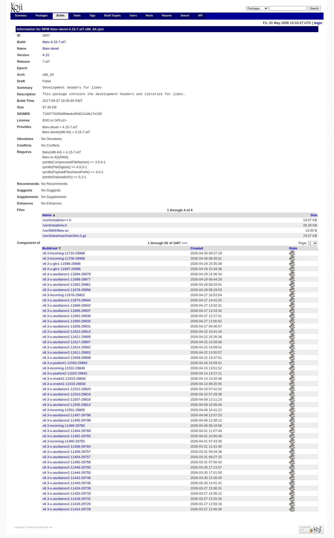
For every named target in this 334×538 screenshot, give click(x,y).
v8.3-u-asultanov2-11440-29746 (67, 485)
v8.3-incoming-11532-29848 (64, 370)
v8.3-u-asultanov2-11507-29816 (67, 401)
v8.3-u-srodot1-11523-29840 (64, 380)
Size (314, 217)
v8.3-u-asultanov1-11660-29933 (67, 323)
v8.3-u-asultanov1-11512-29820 (67, 391)
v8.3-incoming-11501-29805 (64, 411)
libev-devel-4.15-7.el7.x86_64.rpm (77, 29)
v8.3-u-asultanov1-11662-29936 (67, 317)
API (200, 15)
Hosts (149, 15)
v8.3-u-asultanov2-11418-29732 (67, 500)
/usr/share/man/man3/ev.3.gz (64, 237)
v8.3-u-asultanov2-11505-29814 (67, 406)
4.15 (46, 55)
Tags (93, 15)
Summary (21, 15)
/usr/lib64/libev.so (55, 232)
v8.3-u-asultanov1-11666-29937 (67, 312)
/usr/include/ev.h (55, 227)
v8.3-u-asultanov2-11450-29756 (67, 464)
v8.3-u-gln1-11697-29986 (62, 270)
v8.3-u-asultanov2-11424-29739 (67, 490)
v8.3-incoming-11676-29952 (64, 297)
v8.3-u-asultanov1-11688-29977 (67, 281)
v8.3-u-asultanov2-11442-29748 (67, 479)
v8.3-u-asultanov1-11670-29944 (67, 302)
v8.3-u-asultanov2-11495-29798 (67, 422)
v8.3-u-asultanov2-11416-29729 (67, 505)
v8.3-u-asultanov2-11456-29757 (67, 453)
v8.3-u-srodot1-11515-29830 (64, 385)
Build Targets (112, 15)
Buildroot (49, 250)
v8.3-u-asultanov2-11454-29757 (67, 458)
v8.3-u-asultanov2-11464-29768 (67, 432)
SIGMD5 (23, 115)
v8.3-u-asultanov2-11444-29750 (67, 474)
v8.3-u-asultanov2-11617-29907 (67, 344)
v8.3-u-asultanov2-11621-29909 (67, 338)
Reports (167, 15)
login (318, 23)
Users (133, 15)
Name (46, 217)
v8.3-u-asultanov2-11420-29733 (67, 495)
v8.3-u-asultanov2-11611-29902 (67, 354)
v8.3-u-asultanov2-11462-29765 (67, 438)
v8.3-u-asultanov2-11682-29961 (67, 286)
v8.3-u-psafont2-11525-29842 (65, 375)
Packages (42, 15)
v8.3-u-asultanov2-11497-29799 (67, 417)
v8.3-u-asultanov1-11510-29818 (67, 396)
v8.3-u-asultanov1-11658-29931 (67, 328)
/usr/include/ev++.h (57, 222)
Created (196, 250)
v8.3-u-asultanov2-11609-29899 (67, 359)
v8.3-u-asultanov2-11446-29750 (67, 469)
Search (185, 15)
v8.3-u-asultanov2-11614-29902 (67, 349)
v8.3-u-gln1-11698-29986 (62, 265)
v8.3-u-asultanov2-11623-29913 (67, 333)
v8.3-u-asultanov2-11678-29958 (67, 291)
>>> (185, 245)
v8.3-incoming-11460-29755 (64, 443)
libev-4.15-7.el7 (54, 42)
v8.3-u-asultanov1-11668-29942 (67, 307)
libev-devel (51, 48)
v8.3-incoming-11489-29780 (64, 427)
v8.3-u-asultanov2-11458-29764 (67, 448)
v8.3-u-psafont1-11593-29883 (65, 364)
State (293, 250)
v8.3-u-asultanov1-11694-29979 (67, 276)
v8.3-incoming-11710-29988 (64, 255)
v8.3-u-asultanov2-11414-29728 (67, 511)
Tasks (77, 15)
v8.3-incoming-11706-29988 (64, 260)
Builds (61, 15)
